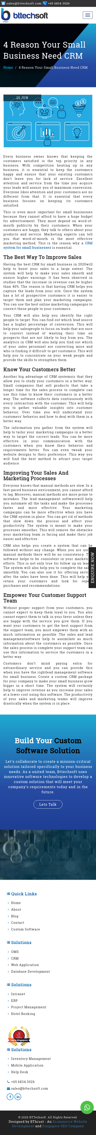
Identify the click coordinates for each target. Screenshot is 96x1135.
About (16, 909)
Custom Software (25, 929)
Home (8, 67)
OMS (15, 952)
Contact (17, 922)
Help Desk (19, 1072)
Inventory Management (31, 1059)
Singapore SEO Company (63, 1126)
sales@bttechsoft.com (29, 1088)
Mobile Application (27, 1065)
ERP (14, 1000)
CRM (15, 958)
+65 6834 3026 (23, 1082)
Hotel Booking (23, 1014)
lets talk (48, 804)
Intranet (18, 994)
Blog (15, 916)
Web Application (25, 965)
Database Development (30, 971)
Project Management (28, 1007)
